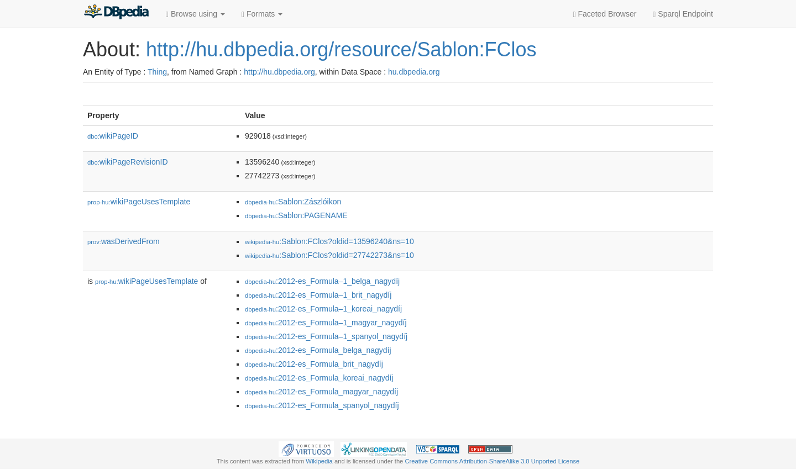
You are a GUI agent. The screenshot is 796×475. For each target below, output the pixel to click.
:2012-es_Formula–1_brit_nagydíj (318, 295)
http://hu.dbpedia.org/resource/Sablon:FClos (341, 49)
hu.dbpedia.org (413, 71)
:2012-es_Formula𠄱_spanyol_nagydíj (322, 405)
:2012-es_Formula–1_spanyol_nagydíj (326, 336)
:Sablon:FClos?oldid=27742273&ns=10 (329, 255)
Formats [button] (262, 14)
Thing (157, 71)
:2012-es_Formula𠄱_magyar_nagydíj (321, 391)
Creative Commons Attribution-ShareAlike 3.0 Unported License (492, 461)
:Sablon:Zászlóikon (293, 201)
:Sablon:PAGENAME (296, 215)
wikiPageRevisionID (127, 161)
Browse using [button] (195, 14)
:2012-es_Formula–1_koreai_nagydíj (323, 308)
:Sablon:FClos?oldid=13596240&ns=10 (329, 241)
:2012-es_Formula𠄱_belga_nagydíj (318, 350)
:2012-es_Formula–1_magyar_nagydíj (326, 322)
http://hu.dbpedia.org (279, 71)
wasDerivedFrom (123, 241)
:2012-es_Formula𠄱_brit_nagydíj (314, 364)
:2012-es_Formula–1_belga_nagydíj (322, 281)
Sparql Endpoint (683, 14)
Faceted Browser (605, 14)
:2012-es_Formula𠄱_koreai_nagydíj (319, 377)
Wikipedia (319, 461)
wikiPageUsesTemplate (138, 201)
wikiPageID (112, 135)
